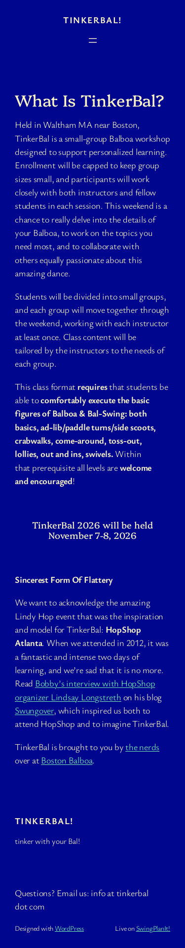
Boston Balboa (66, 760)
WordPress (69, 928)
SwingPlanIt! (153, 928)
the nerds (142, 747)
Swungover (34, 710)
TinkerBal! (92, 20)
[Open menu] (93, 40)
